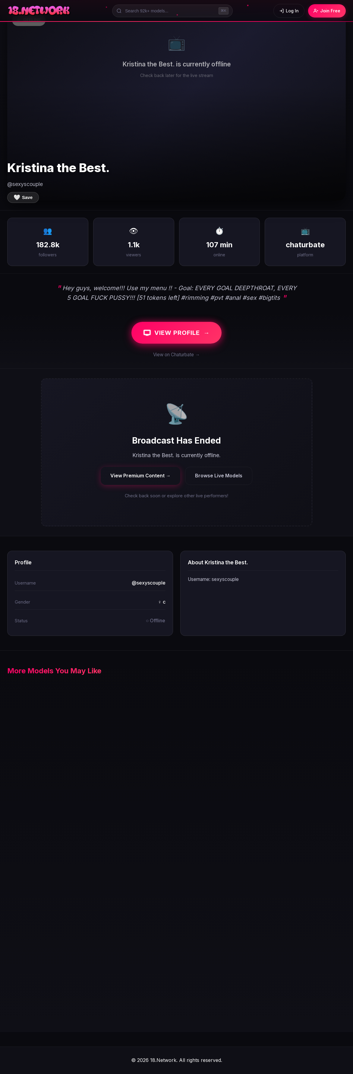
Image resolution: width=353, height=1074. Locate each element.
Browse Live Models (218, 476)
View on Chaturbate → (176, 354)
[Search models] (172, 11)
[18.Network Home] (39, 11)
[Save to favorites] (23, 197)
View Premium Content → (140, 476)
